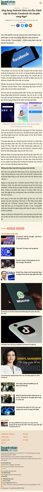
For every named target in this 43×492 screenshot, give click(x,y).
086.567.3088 (5, 480)
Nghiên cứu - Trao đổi (7, 434)
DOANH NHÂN (5, 437)
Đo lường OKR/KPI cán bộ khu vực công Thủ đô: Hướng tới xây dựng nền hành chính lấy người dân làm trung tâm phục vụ (25, 424)
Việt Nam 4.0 (25, 8)
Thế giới (25, 437)
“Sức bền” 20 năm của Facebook (27, 248)
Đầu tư (3, 443)
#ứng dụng (20, 228)
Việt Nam (16, 8)
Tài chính (25, 440)
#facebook (11, 228)
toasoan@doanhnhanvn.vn (9, 482)
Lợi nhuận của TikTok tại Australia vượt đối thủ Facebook (18, 344)
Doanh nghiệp (5, 440)
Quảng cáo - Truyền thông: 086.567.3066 (12, 488)
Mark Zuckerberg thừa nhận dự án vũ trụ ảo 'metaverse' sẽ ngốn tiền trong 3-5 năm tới (28, 397)
